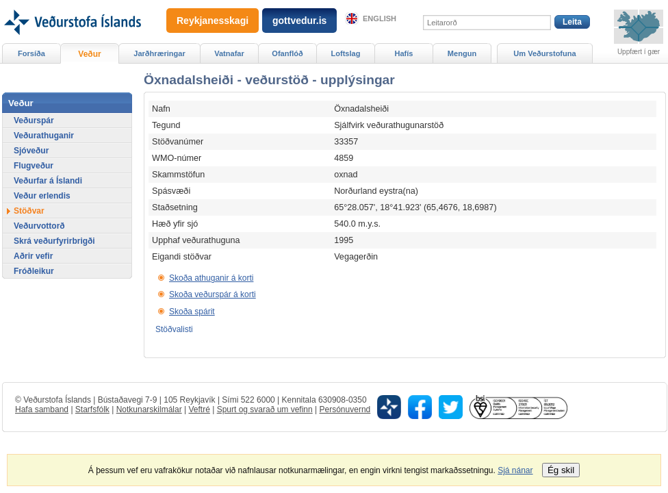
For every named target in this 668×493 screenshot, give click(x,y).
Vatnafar (229, 53)
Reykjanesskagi (212, 20)
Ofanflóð (287, 53)
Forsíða (31, 53)
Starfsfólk (92, 409)
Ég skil (561, 470)
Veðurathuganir (44, 135)
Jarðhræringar (159, 53)
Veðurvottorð (39, 226)
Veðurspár (34, 120)
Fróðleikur (34, 271)
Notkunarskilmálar (149, 409)
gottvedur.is (299, 20)
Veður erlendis (42, 196)
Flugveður (33, 165)
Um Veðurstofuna (544, 53)
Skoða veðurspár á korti (212, 294)
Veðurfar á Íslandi (48, 181)
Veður (89, 54)
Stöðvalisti (174, 329)
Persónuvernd (345, 409)
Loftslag (346, 53)
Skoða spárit (192, 311)
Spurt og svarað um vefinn (265, 409)
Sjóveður (31, 150)
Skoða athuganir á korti (211, 278)
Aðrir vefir (33, 256)
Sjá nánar (515, 470)
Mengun (462, 53)
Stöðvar (29, 211)
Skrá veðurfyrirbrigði (54, 241)
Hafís (404, 53)
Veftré (198, 409)
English (379, 18)
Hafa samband (41, 409)
